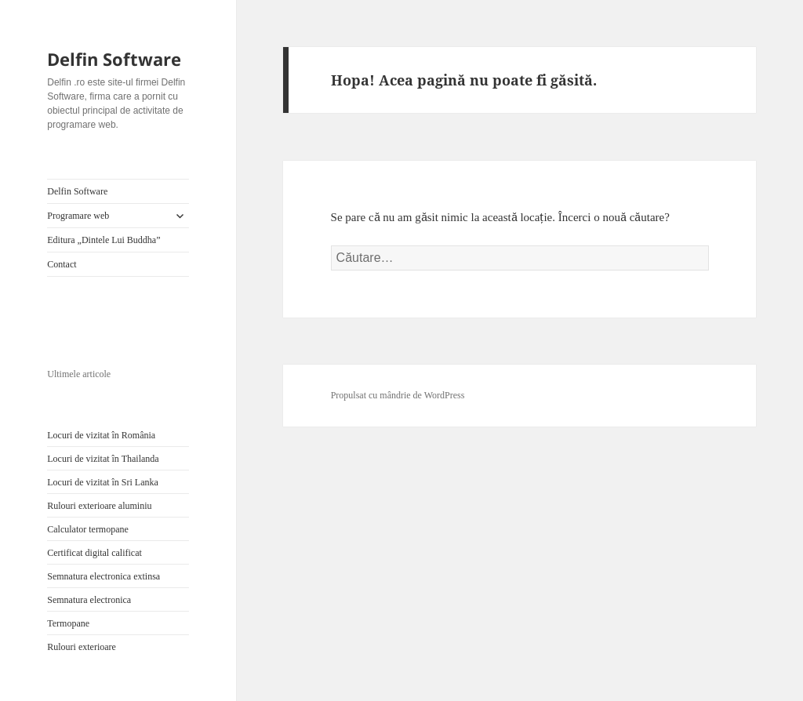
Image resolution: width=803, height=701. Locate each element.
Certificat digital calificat (94, 552)
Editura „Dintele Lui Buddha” (103, 239)
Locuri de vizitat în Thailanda (102, 458)
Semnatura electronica (89, 599)
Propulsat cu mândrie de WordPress (398, 395)
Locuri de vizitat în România (101, 435)
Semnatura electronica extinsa (103, 576)
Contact (61, 264)
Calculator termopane (88, 529)
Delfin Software (114, 59)
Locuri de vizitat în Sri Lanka (102, 482)
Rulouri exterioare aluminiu (99, 505)
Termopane (68, 623)
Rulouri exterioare (81, 646)
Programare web (78, 215)
